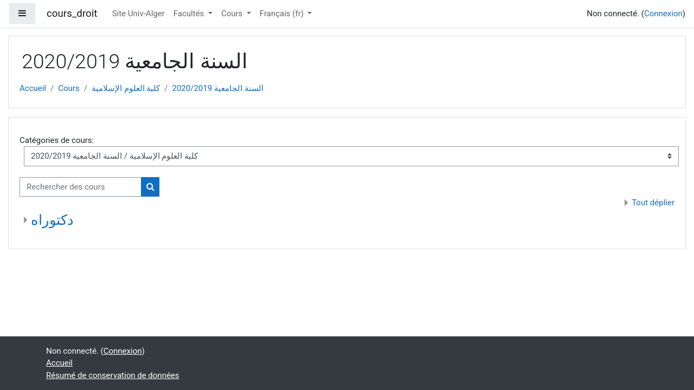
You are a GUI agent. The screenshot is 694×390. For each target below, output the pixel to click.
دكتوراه (52, 220)
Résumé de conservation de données (112, 375)
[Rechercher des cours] (81, 187)
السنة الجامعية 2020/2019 (218, 88)
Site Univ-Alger (138, 13)
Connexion (663, 13)
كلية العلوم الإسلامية (126, 88)
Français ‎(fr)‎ (283, 13)
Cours (233, 13)
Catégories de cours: (57, 140)
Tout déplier (653, 202)
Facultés (190, 13)
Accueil (33, 88)
